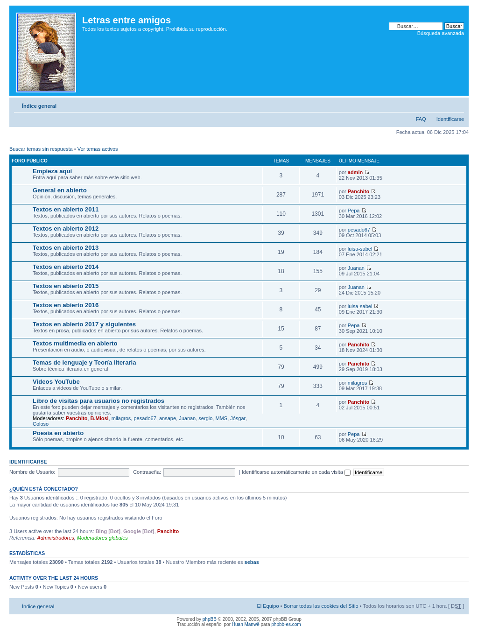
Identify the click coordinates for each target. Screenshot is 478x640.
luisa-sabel (360, 249)
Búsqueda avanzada (440, 33)
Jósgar (238, 418)
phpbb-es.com (286, 624)
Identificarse (450, 119)
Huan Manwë (246, 624)
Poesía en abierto (58, 432)
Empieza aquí (52, 171)
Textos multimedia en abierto (75, 343)
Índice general (39, 106)
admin (355, 172)
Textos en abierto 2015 (65, 285)
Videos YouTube (56, 381)
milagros (357, 383)
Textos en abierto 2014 (65, 266)
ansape (167, 418)
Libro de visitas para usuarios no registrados (98, 400)
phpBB (210, 619)
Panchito (358, 191)
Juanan (356, 268)
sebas (252, 562)
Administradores (55, 538)
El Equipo (268, 606)
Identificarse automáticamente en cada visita (296, 472)
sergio (205, 418)
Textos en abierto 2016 (65, 305)
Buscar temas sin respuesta (41, 149)
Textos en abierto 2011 (65, 209)
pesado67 (359, 229)
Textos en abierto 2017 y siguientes (84, 324)
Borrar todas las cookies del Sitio (320, 606)
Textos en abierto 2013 (65, 247)
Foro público (30, 160)
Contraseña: (147, 472)
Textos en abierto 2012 (65, 228)
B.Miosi (100, 418)
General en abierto (60, 190)
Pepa (354, 210)
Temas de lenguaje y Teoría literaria (84, 362)
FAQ (421, 119)
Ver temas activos (97, 149)
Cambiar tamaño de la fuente (457, 104)
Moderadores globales (102, 538)
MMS (221, 418)
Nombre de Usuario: (32, 472)
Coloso (41, 424)
